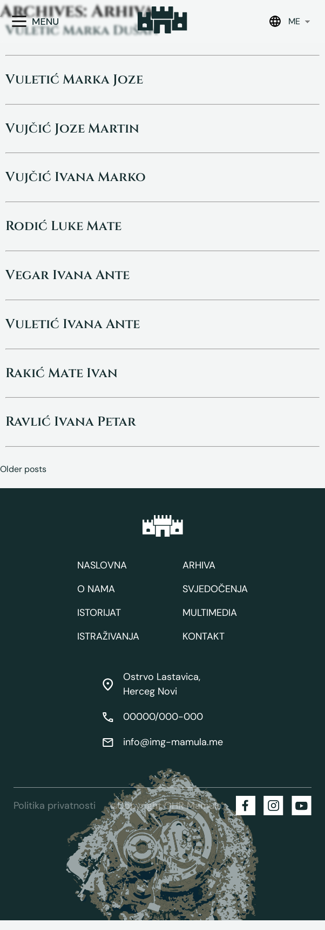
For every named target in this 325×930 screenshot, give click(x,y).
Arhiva (198, 565)
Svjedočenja (215, 588)
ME (294, 21)
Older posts (23, 469)
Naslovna (102, 565)
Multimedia (209, 612)
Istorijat (99, 612)
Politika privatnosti (54, 805)
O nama (96, 588)
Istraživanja (108, 636)
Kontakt (203, 636)
